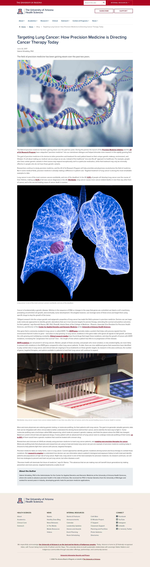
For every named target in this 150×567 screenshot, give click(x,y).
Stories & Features (73, 516)
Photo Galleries (96, 532)
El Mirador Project (97, 520)
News (94, 21)
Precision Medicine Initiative (112, 150)
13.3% (37, 180)
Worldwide (72, 180)
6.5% (89, 177)
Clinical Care (22, 523)
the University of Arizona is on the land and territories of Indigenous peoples (67, 545)
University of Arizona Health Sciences (96, 327)
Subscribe (104, 11)
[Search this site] (93, 3)
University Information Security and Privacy (75, 555)
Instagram (122, 523)
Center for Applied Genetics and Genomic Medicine (58, 327)
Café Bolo (94, 516)
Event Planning (72, 532)
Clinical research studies (59, 336)
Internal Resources (119, 3)
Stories (49, 516)
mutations (23, 343)
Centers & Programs (80, 21)
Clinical (55, 21)
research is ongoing (35, 453)
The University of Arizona (91, 559)
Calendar (70, 523)
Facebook (122, 516)
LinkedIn (121, 526)
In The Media (51, 526)
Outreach (64, 21)
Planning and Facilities (99, 529)
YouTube (121, 520)
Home (23, 27)
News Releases (52, 523)
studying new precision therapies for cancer (111, 441)
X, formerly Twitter (125, 529)
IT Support (94, 523)
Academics (32, 21)
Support (123, 11)
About (21, 21)
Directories (95, 535)
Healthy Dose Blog (54, 520)
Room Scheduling (73, 535)
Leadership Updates (74, 526)
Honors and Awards (74, 529)
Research (44, 21)
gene (73, 331)
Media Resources (53, 529)
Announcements (73, 520)
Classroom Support (98, 526)
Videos (49, 532)
